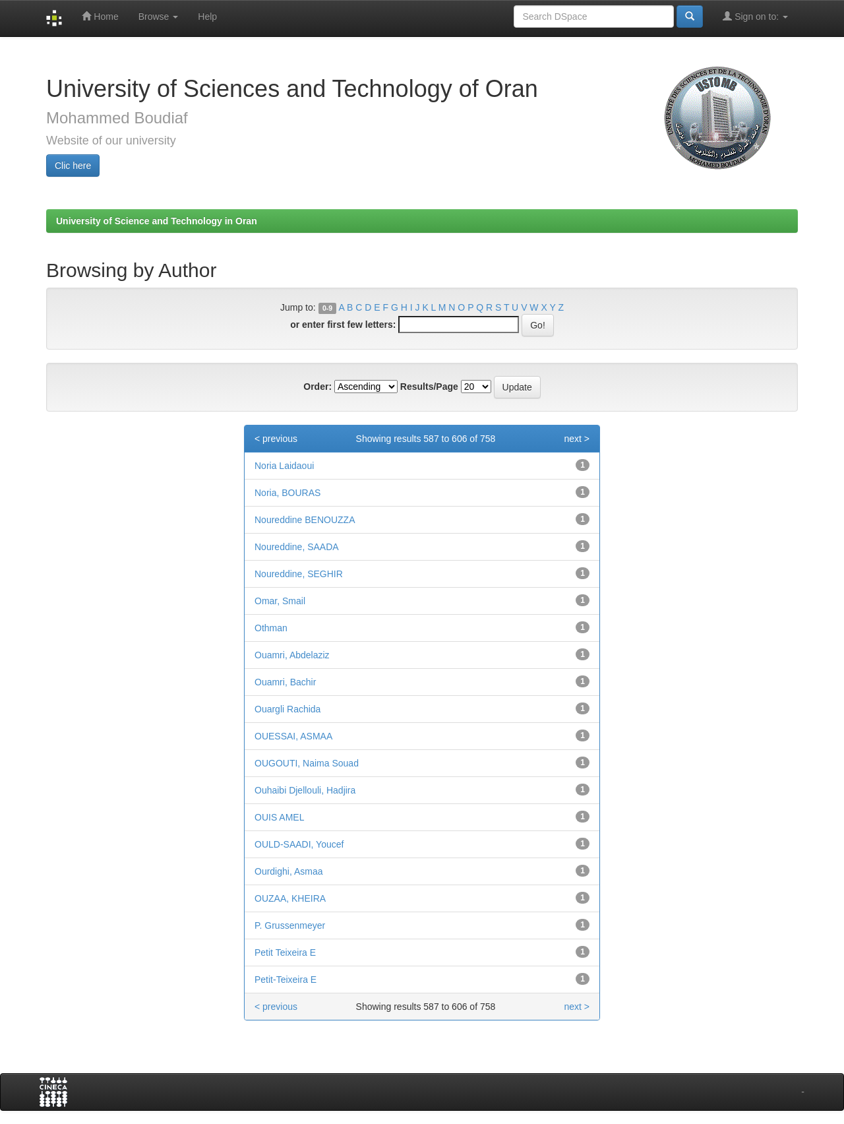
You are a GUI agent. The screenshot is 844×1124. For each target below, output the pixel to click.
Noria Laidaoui (284, 465)
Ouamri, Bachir (285, 682)
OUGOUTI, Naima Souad (307, 763)
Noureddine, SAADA (297, 547)
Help (207, 16)
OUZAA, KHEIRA (290, 898)
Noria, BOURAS (287, 492)
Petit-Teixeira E (285, 979)
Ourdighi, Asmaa (289, 871)
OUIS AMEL (279, 817)
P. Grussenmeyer (290, 925)
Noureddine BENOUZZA (305, 520)
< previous (276, 438)
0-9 (327, 308)
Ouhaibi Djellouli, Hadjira (305, 790)
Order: (317, 386)
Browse (158, 16)
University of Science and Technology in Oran (156, 221)
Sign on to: (755, 16)
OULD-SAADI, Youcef (299, 844)
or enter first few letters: (343, 324)
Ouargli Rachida (287, 709)
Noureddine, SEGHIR (299, 574)
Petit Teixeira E (285, 952)
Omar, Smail (280, 601)
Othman (271, 628)
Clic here (73, 165)
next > (576, 438)
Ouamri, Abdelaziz (292, 655)
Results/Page (429, 386)
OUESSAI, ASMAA (293, 736)
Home (100, 16)
